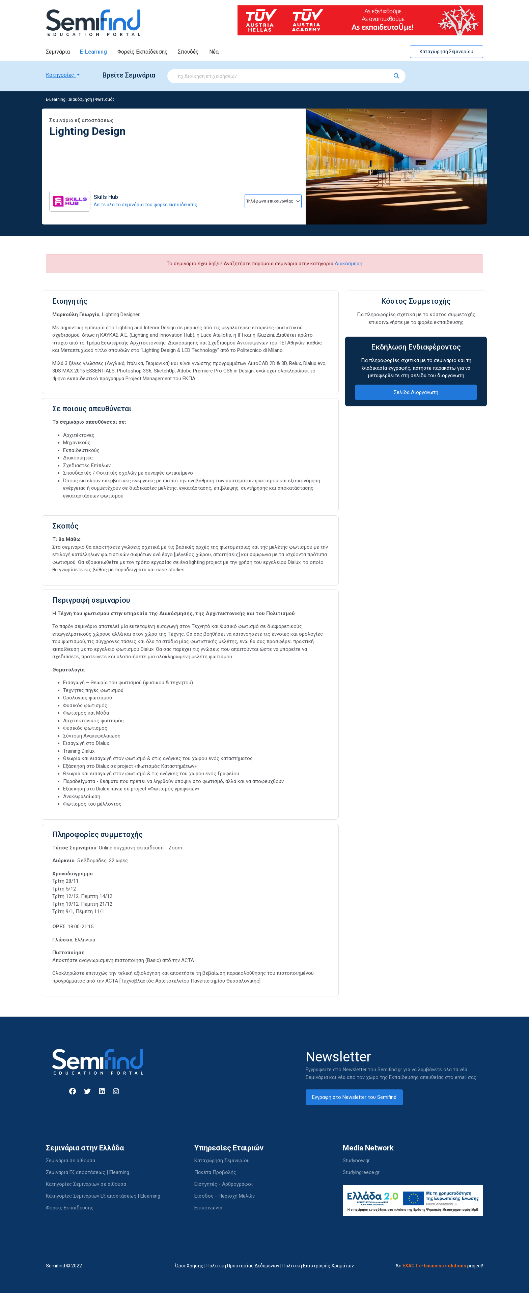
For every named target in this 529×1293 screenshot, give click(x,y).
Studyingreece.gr (361, 1172)
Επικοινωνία (208, 1208)
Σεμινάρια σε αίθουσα (70, 1160)
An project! (439, 1265)
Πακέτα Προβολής (215, 1172)
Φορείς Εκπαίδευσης (142, 52)
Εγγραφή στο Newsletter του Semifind (354, 1097)
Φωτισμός (105, 99)
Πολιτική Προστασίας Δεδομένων (242, 1265)
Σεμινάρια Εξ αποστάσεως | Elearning (87, 1172)
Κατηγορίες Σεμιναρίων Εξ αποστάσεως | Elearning (103, 1196)
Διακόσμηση (80, 99)
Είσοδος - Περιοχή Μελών (224, 1196)
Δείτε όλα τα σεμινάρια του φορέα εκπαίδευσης (145, 204)
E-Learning (93, 52)
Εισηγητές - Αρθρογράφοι (223, 1184)
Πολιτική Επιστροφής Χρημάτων (318, 1265)
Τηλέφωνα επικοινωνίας (273, 201)
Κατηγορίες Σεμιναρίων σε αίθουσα (86, 1184)
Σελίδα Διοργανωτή (416, 392)
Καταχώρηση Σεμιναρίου (446, 51)
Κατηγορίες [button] (61, 75)
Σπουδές (188, 52)
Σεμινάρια (58, 52)
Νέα (214, 52)
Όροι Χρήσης (189, 1265)
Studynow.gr (356, 1160)
